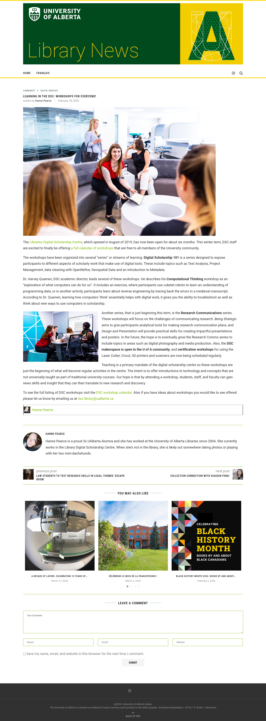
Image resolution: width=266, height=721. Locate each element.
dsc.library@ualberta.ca (95, 399)
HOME (27, 73)
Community (29, 90)
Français (43, 73)
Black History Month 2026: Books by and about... (206, 576)
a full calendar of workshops (92, 248)
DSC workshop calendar (114, 392)
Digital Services (49, 90)
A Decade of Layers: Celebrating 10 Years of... (59, 576)
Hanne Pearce (43, 100)
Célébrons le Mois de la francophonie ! (133, 576)
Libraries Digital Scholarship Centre (56, 242)
